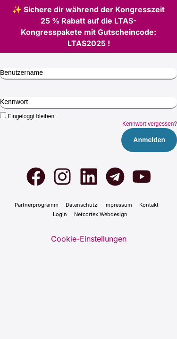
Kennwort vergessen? (149, 124)
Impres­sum (118, 205)
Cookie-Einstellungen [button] (88, 238)
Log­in (60, 214)
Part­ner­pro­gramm (37, 205)
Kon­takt (149, 205)
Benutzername (21, 72)
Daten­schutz (81, 205)
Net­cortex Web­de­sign (100, 214)
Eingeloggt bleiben (27, 116)
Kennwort (14, 101)
